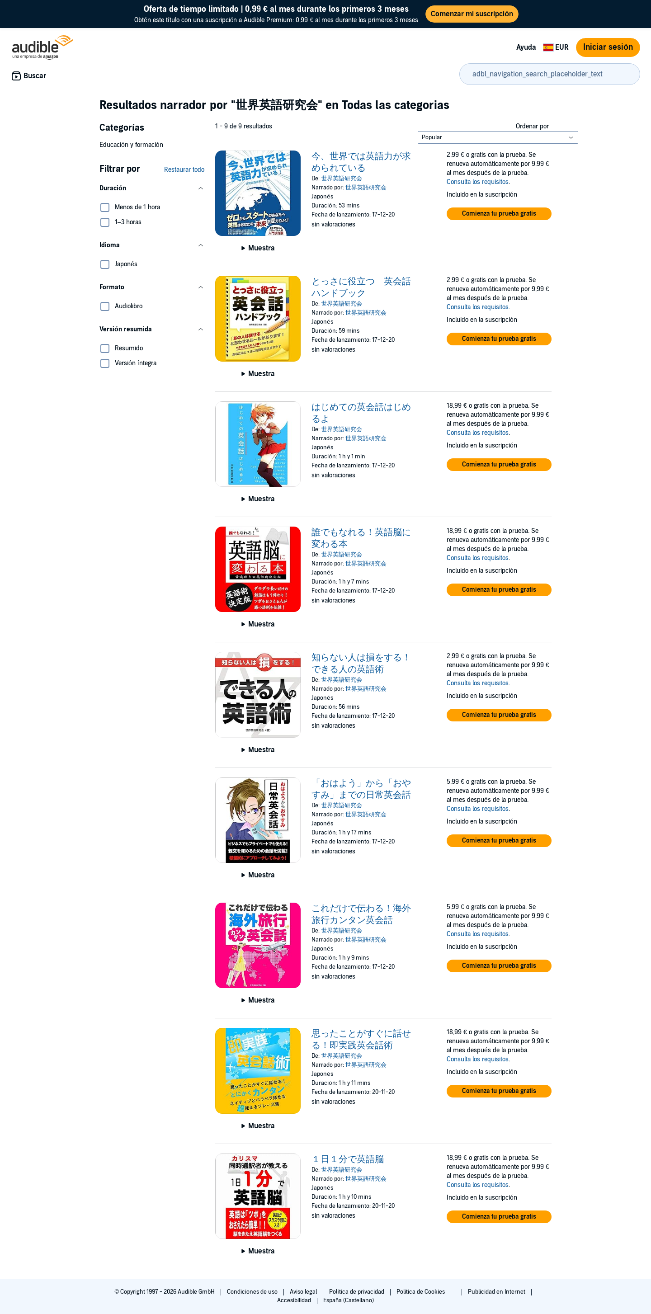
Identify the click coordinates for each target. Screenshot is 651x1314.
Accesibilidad (294, 1300)
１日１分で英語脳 (347, 1159)
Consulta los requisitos (478, 182)
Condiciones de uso (253, 1291)
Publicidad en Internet (497, 1291)
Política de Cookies (421, 1291)
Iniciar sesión (608, 47)
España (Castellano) (348, 1300)
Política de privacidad (357, 1291)
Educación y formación (131, 145)
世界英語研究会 (341, 178)
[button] (151, 188)
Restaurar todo (184, 170)
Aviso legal (304, 1291)
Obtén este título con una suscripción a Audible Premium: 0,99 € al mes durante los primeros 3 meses (276, 14)
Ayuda (526, 47)
